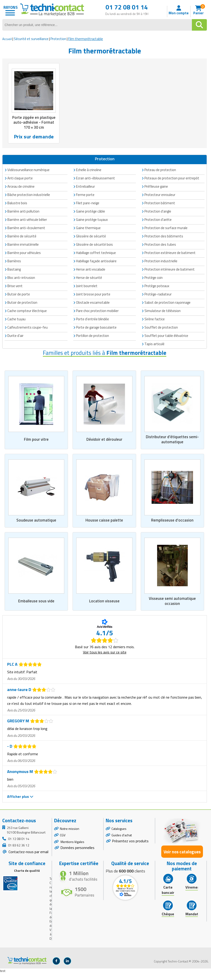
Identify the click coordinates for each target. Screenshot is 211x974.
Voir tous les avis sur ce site (104, 653)
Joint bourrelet (86, 286)
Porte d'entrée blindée (92, 319)
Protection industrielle (160, 261)
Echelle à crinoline (88, 170)
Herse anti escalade (90, 269)
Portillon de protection (92, 335)
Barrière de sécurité (21, 236)
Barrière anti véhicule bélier (27, 219)
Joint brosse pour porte (93, 294)
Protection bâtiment (159, 203)
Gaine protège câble (90, 211)
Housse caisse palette (104, 521)
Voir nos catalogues (182, 852)
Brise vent (15, 286)
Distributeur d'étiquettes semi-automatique (172, 439)
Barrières (14, 261)
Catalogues (118, 829)
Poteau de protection (160, 170)
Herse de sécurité (89, 277)
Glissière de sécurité (91, 236)
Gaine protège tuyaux (92, 219)
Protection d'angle (157, 211)
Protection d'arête (158, 219)
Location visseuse (104, 601)
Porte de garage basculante (96, 327)
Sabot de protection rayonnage (167, 302)
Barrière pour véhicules (24, 253)
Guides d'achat (121, 836)
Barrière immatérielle (23, 244)
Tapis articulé (154, 344)
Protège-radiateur (158, 294)
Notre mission (69, 829)
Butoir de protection (22, 302)
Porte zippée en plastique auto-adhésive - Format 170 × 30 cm (34, 122)
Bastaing (14, 269)
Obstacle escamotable (93, 302)
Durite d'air (15, 335)
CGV (62, 836)
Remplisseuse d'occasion (172, 521)
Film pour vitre (36, 440)
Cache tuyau (16, 319)
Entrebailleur (85, 186)
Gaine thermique (88, 228)
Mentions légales (72, 842)
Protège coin (153, 277)
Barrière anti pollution (23, 211)
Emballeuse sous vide (36, 601)
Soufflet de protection (161, 327)
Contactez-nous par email (28, 852)
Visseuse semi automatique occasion (172, 601)
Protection (58, 38)
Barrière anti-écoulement (26, 228)
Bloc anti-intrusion (21, 277)
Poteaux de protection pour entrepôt (171, 178)
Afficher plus (20, 797)
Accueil (7, 38)
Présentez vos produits (130, 842)
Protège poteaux (156, 286)
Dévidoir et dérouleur (104, 440)
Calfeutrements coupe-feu (27, 327)
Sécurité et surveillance (31, 38)
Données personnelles (77, 848)
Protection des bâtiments (163, 236)
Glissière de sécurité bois (94, 244)
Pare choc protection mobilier (97, 311)
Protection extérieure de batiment (170, 253)
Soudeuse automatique (36, 521)
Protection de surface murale (166, 228)
